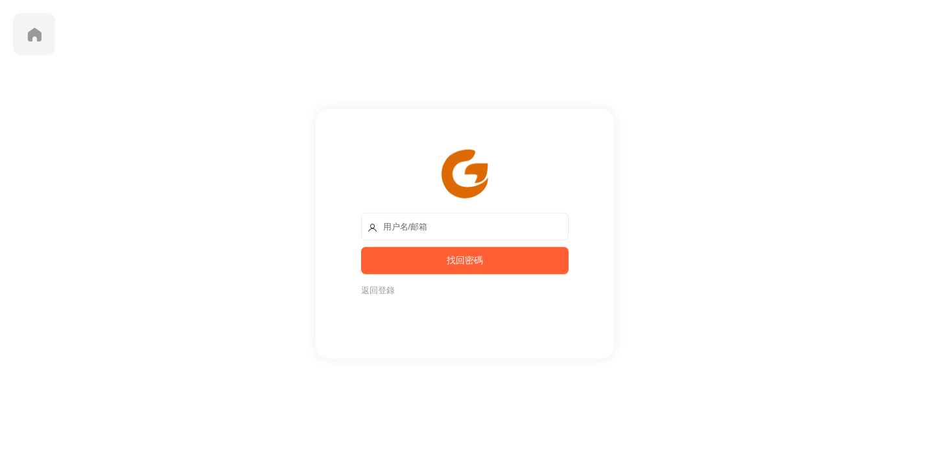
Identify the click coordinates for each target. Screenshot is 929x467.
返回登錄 (378, 290)
